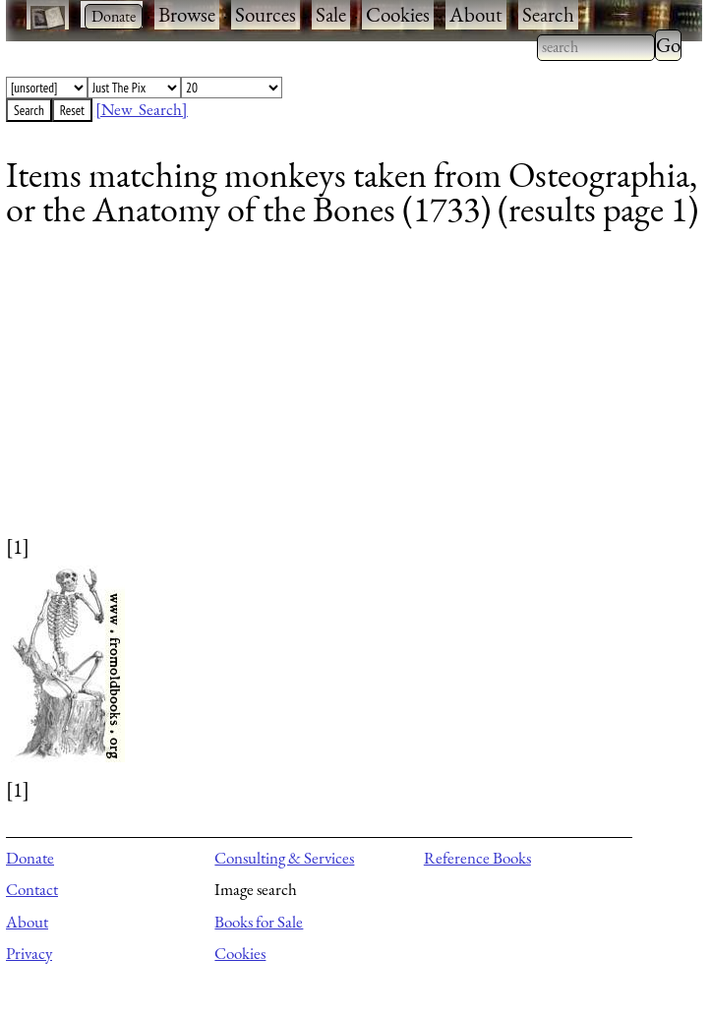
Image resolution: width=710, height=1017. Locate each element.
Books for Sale (258, 921)
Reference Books (477, 857)
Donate (30, 857)
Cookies (398, 14)
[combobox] (596, 47)
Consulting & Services (284, 857)
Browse (186, 14)
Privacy (29, 953)
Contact (32, 889)
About (476, 14)
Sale (331, 14)
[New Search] (141, 109)
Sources (265, 14)
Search (548, 14)
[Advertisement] (342, 394)
